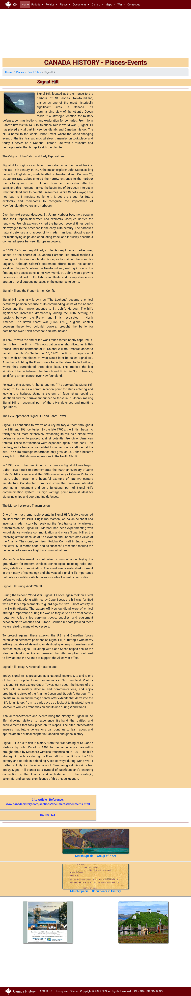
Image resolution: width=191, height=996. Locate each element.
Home (26, 4)
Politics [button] (50, 4)
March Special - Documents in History (95, 891)
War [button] (120, 4)
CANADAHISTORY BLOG (148, 991)
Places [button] (64, 4)
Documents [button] (80, 4)
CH (15, 5)
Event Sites (34, 72)
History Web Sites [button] (65, 991)
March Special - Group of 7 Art (95, 856)
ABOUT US (46, 991)
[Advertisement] (95, 35)
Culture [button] (96, 4)
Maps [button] (109, 4)
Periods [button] (36, 4)
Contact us (133, 4)
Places (20, 72)
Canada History (24, 991)
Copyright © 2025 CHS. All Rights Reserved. (106, 991)
